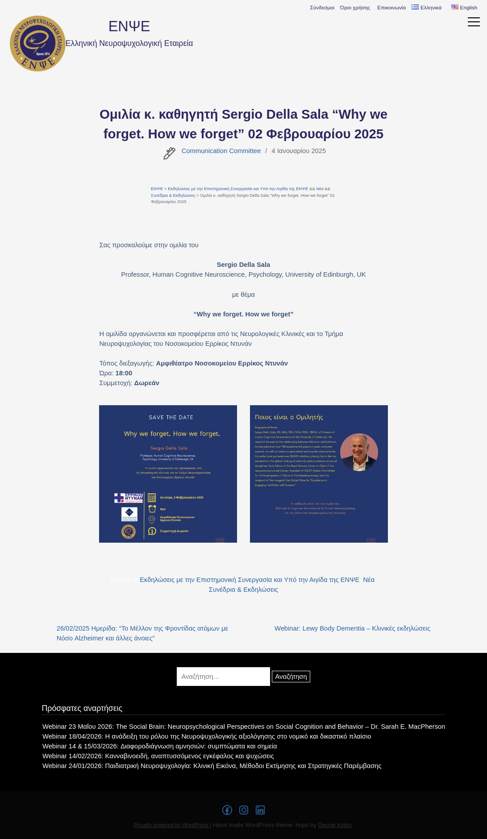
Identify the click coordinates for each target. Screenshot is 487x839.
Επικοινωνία (391, 7)
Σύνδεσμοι (322, 7)
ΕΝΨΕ (129, 26)
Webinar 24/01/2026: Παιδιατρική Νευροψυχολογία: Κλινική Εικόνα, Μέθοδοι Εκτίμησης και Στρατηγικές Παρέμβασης (211, 765)
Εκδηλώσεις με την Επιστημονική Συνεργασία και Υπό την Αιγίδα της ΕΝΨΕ (238, 188)
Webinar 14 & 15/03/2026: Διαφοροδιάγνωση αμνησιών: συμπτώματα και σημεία (159, 746)
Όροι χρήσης (355, 7)
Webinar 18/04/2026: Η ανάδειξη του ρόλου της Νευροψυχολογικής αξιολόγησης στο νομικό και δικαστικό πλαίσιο (206, 736)
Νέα (319, 188)
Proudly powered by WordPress (171, 825)
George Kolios (334, 825)
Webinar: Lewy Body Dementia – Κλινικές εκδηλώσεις (352, 628)
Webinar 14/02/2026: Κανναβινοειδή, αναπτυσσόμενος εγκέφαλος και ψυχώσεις (158, 756)
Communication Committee (221, 150)
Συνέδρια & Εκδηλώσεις (173, 195)
